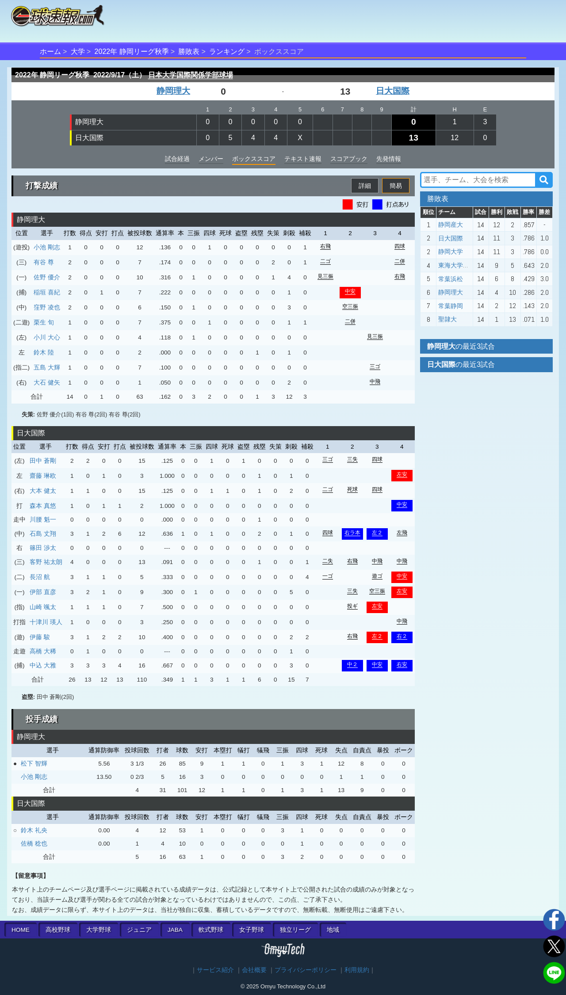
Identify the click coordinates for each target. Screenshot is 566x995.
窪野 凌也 (47, 307)
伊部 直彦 (43, 591)
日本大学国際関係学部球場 (190, 75)
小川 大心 (47, 337)
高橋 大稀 (43, 651)
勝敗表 (188, 51)
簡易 (396, 185)
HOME (20, 929)
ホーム (50, 51)
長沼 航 (40, 576)
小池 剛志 (47, 247)
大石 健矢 (47, 382)
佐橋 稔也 (34, 843)
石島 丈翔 (43, 533)
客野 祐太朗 (46, 561)
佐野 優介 (47, 277)
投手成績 (41, 719)
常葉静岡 (450, 306)
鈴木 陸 (44, 352)
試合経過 (177, 158)
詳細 (365, 185)
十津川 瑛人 (46, 621)
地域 (333, 929)
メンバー (211, 158)
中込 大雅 (43, 665)
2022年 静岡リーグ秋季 (132, 51)
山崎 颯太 (43, 606)
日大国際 (392, 90)
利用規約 (356, 970)
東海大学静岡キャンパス (472, 265)
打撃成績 (41, 185)
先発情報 (388, 158)
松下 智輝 (34, 763)
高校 (58, 929)
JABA (175, 929)
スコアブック (348, 158)
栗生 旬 (44, 322)
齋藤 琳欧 (43, 475)
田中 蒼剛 (43, 460)
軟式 (211, 929)
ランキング (227, 51)
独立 (295, 929)
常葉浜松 (450, 279)
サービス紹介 (215, 970)
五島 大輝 (47, 367)
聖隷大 (447, 319)
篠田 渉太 (43, 547)
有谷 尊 (44, 262)
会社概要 (254, 970)
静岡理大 (173, 90)
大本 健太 (43, 490)
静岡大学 (450, 251)
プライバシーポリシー (306, 970)
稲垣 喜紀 (47, 292)
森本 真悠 (43, 505)
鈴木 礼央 (34, 830)
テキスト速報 (302, 158)
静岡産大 (450, 225)
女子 (251, 929)
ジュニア (139, 929)
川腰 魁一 (43, 519)
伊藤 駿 (40, 636)
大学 (78, 51)
